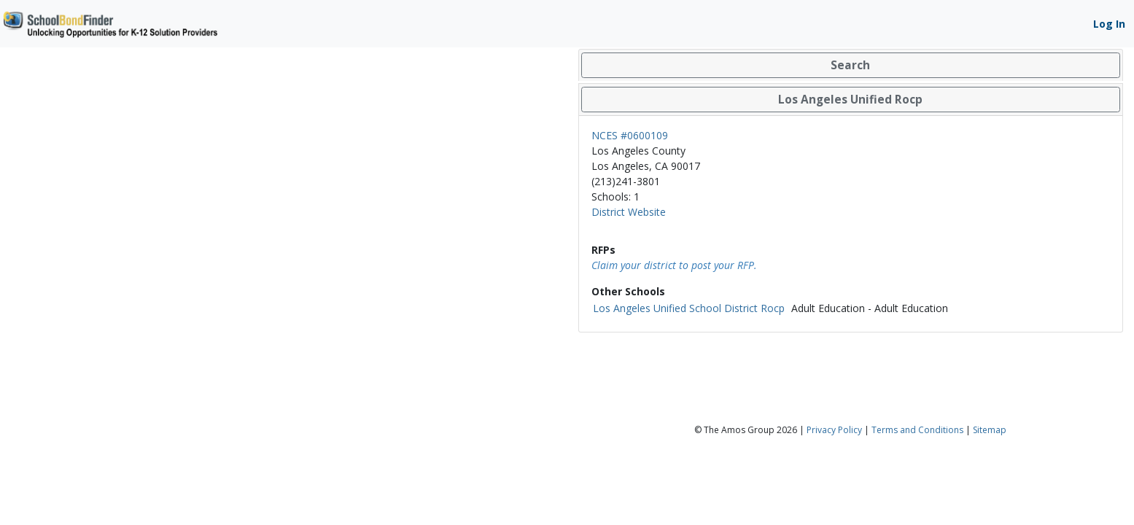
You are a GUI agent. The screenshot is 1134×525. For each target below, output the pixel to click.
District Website (628, 212)
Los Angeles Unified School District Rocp (689, 308)
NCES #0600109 (629, 135)
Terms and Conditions (917, 430)
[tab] (851, 66)
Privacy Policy (834, 430)
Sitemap (989, 430)
